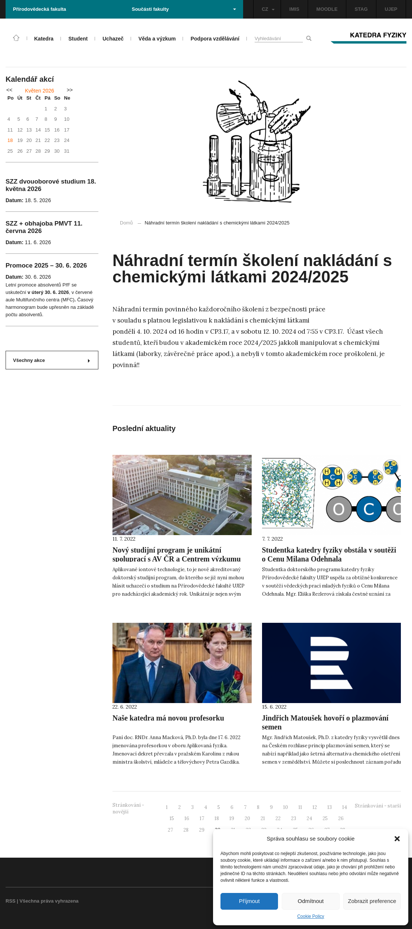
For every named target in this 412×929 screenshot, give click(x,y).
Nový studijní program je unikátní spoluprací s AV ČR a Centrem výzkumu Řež (176, 559)
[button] (397, 838)
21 (263, 818)
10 (285, 807)
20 (247, 818)
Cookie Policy (310, 916)
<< (9, 90)
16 (186, 818)
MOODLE (326, 9)
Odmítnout (311, 901)
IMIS (295, 9)
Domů (126, 223)
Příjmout (249, 901)
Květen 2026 (39, 91)
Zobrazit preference (372, 901)
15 (172, 818)
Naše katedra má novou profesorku (168, 718)
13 (329, 807)
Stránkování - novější (128, 808)
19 (231, 818)
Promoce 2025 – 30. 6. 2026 (46, 265)
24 (309, 818)
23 (293, 818)
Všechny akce (51, 360)
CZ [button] (268, 9)
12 (315, 807)
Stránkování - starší (378, 806)
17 (202, 818)
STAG (360, 9)
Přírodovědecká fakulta (39, 9)
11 (300, 807)
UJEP (391, 9)
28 (186, 830)
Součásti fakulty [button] (184, 9)
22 (278, 818)
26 (341, 818)
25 (325, 818)
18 (10, 140)
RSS (11, 901)
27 (170, 830)
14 (344, 807)
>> (70, 90)
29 (202, 830)
